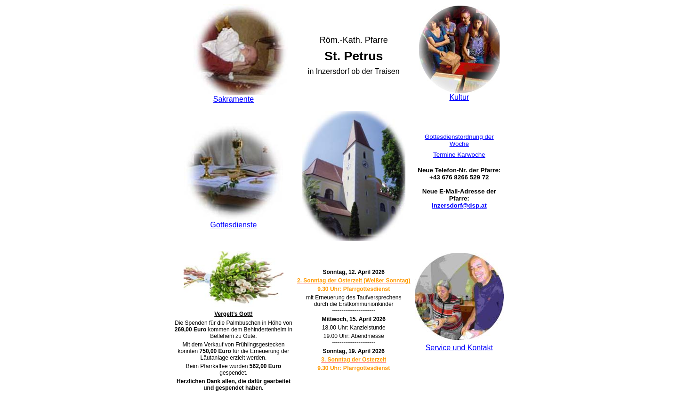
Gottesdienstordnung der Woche (459, 140)
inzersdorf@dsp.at (459, 205)
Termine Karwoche (459, 154)
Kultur (459, 97)
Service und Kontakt (459, 348)
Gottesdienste (233, 225)
